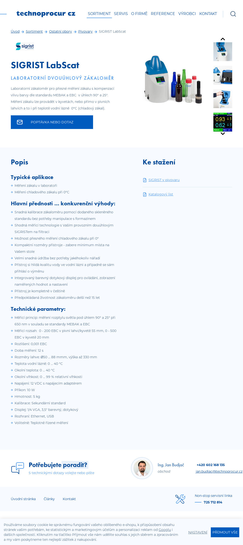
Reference (163, 14)
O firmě (139, 14)
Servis (121, 14)
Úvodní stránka (23, 499)
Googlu (165, 530)
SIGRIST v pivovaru (161, 180)
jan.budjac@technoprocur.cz (219, 471)
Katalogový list (158, 194)
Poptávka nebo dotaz (45, 122)
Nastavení (197, 532)
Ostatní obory (60, 31)
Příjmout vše (225, 532)
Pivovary (85, 31)
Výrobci (187, 14)
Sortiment (99, 14)
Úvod (15, 31)
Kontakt (208, 14)
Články (49, 499)
